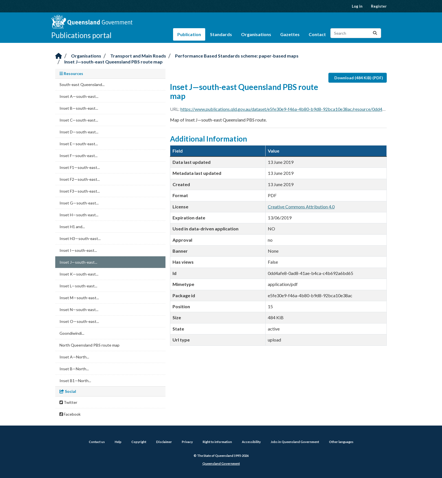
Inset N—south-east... (78, 309)
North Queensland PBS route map (89, 345)
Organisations (256, 34)
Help (118, 442)
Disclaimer (164, 442)
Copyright (138, 442)
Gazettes (290, 34)
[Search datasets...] (355, 33)
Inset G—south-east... (79, 203)
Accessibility (251, 442)
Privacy (187, 442)
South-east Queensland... (82, 84)
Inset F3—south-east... (79, 191)
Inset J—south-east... (78, 262)
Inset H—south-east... (78, 214)
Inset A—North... (74, 356)
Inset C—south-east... (78, 120)
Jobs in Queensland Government (295, 442)
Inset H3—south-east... (80, 238)
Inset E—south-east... (78, 143)
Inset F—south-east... (78, 155)
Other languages (341, 442)
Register (379, 6)
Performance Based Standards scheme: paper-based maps (237, 55)
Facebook (70, 414)
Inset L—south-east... (78, 285)
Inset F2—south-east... (79, 179)
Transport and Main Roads (138, 55)
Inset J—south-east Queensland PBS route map (113, 61)
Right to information (217, 442)
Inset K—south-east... (78, 274)
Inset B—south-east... (78, 108)
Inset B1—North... (75, 380)
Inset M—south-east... (79, 297)
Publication (189, 34)
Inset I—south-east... (78, 250)
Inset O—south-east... (79, 321)
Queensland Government (221, 463)
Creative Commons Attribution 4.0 (301, 206)
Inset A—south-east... (78, 96)
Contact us (97, 442)
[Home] (58, 56)
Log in (357, 6)
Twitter (68, 402)
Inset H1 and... (72, 226)
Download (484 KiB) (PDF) (358, 77)
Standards (221, 34)
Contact (317, 34)
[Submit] (375, 33)
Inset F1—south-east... (79, 167)
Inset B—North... (74, 368)
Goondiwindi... (71, 333)
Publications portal (81, 35)
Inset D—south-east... (78, 131)
